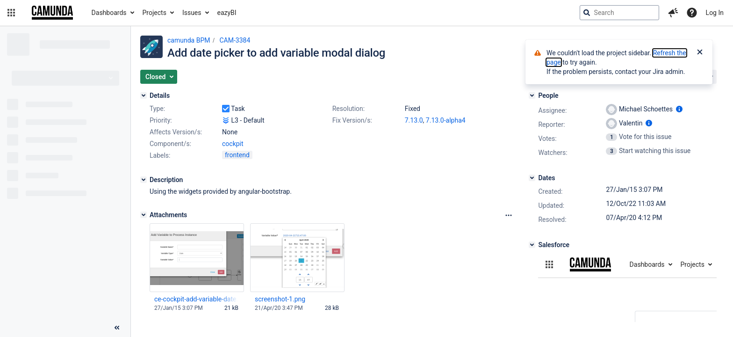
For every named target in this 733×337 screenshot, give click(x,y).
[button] (11, 12)
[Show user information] (679, 109)
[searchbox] (619, 12)
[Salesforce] (532, 245)
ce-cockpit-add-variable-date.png (196, 299)
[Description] (143, 179)
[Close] (699, 53)
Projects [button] (154, 12)
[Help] (691, 12)
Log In (715, 12)
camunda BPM (188, 40)
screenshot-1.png (280, 299)
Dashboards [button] (109, 12)
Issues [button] (191, 12)
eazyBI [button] (227, 12)
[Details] (143, 95)
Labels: (160, 155)
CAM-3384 (234, 40)
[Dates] (532, 178)
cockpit (233, 143)
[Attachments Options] (509, 215)
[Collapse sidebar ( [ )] (117, 328)
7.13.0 (414, 120)
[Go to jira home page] (52, 12)
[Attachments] (143, 215)
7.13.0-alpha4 (446, 120)
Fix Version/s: (352, 120)
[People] (532, 95)
